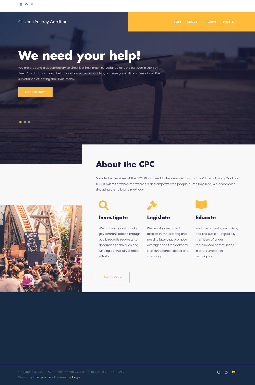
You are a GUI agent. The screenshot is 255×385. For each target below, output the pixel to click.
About (192, 22)
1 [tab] (20, 122)
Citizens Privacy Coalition (43, 22)
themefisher (42, 377)
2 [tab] (25, 122)
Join (177, 22)
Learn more (112, 277)
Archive (210, 22)
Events (228, 22)
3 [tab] (29, 122)
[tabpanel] (127, 73)
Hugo (76, 377)
